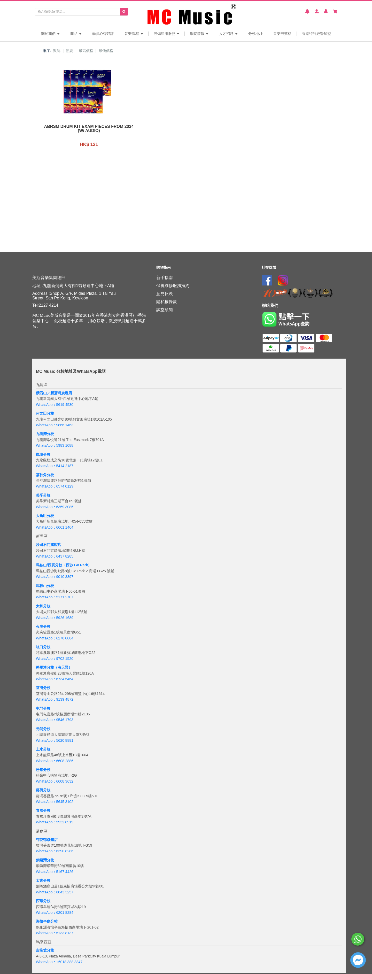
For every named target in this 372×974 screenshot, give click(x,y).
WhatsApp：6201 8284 (54, 912)
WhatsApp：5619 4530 (54, 405)
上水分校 (43, 749)
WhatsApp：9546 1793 (54, 720)
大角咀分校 (45, 516)
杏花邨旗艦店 (47, 840)
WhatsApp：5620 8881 (54, 740)
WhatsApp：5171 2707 (54, 597)
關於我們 (50, 34)
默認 (56, 51)
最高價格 (86, 51)
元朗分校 (43, 729)
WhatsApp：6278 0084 (54, 638)
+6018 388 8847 (69, 962)
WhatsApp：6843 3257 (54, 892)
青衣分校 (43, 810)
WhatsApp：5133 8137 (54, 933)
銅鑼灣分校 (45, 860)
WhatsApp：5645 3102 (54, 802)
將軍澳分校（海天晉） (54, 667)
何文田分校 (45, 413)
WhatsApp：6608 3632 (54, 781)
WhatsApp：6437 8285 (54, 556)
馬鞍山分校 (45, 586)
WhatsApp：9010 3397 (54, 577)
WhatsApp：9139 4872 (54, 699)
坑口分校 (43, 647)
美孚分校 (43, 495)
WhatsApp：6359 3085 (54, 507)
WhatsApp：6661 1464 (54, 527)
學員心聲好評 (103, 34)
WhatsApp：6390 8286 (54, 851)
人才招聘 (228, 34)
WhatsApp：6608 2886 (54, 761)
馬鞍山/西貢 (45, 565)
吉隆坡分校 (45, 950)
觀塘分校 (43, 454)
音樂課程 (134, 34)
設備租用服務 (167, 34)
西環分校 (43, 901)
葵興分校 (43, 790)
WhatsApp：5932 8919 (54, 822)
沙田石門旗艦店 (48, 545)
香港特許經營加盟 (316, 34)
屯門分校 (43, 708)
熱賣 (69, 51)
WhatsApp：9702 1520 (54, 658)
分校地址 (255, 34)
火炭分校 (43, 626)
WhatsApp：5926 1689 (54, 618)
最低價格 (106, 51)
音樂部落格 (282, 34)
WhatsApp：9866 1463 (54, 425)
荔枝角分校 (45, 475)
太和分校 (43, 606)
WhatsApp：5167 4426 (54, 872)
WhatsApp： (46, 962)
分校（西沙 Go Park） (73, 565)
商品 (76, 34)
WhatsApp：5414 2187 (54, 466)
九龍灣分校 (45, 434)
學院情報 (199, 34)
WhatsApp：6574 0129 (54, 486)
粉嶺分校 (43, 770)
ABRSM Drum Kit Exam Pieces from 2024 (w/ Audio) (75, 129)
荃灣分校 (43, 688)
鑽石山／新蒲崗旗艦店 (54, 393)
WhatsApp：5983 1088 (54, 445)
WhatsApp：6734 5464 (54, 679)
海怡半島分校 (47, 921)
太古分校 (43, 880)
